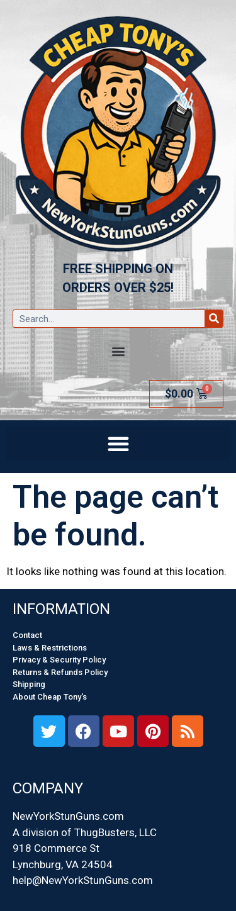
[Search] (214, 318)
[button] (118, 350)
